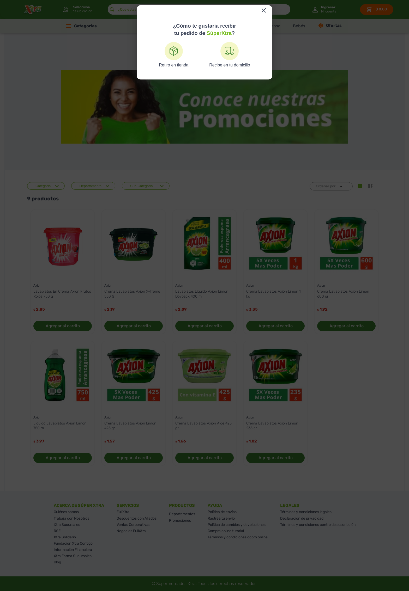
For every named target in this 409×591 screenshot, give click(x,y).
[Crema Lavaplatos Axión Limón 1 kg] (275, 272)
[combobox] (199, 9)
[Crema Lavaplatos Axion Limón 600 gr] (346, 272)
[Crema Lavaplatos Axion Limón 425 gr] (133, 403)
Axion (210, 65)
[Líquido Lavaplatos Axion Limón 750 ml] (62, 403)
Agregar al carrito (63, 325)
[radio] (360, 186)
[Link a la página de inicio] (197, 65)
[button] (77, 9)
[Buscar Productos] (112, 9)
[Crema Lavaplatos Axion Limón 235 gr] (275, 403)
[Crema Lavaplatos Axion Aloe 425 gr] (204, 403)
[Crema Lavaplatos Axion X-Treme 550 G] (133, 272)
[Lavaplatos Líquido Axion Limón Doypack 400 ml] (204, 272)
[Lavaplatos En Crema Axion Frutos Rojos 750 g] (62, 272)
